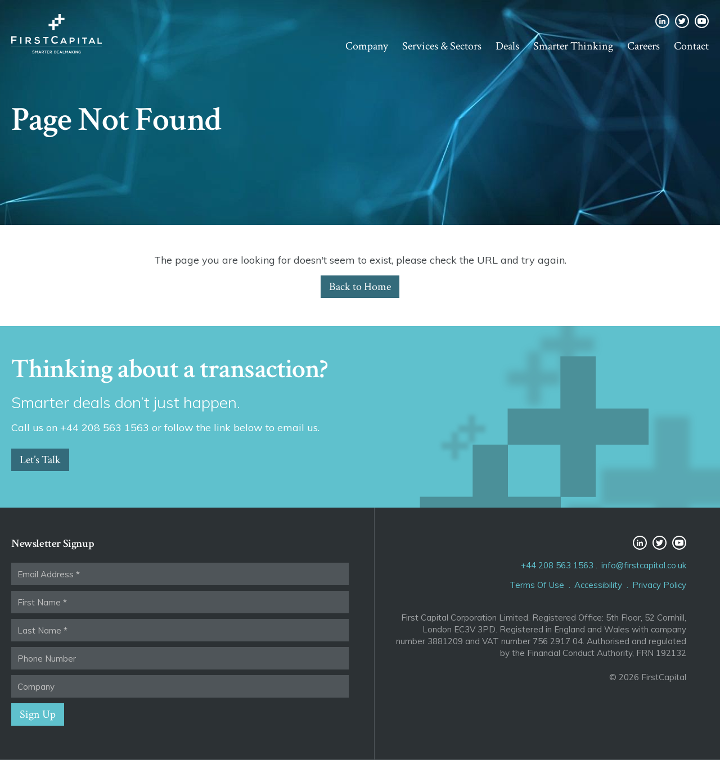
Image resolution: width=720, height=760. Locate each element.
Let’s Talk (40, 460)
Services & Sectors (442, 46)
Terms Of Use (537, 585)
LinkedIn (662, 21)
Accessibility (598, 585)
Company (366, 46)
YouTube (702, 21)
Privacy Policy (659, 585)
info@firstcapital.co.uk (643, 565)
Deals (507, 46)
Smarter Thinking (573, 46)
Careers (643, 46)
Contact (691, 46)
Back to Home (360, 286)
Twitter (682, 21)
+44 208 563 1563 (557, 565)
